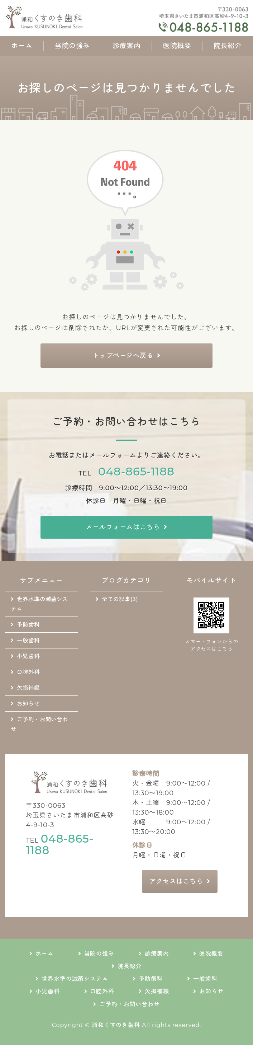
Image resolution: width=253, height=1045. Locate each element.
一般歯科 (28, 640)
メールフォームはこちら (123, 527)
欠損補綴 (28, 687)
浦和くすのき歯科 (116, 1025)
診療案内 (126, 46)
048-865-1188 (136, 471)
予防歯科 (28, 624)
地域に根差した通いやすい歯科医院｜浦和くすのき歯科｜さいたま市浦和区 (68, 18)
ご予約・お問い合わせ (39, 724)
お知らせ (28, 703)
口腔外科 (28, 672)
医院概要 (177, 46)
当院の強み (72, 46)
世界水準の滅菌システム (39, 604)
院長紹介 (228, 46)
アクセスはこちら (176, 881)
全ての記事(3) (120, 599)
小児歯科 (28, 656)
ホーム (21, 46)
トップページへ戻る (122, 356)
